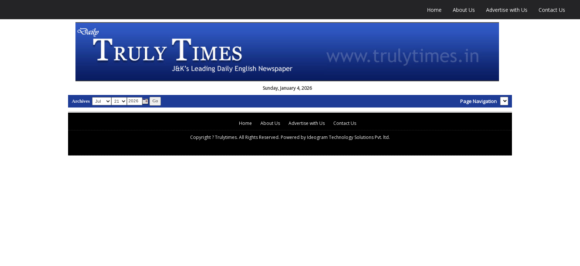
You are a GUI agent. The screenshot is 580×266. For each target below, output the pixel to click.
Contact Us (552, 9)
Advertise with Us (506, 9)
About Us (464, 9)
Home (434, 9)
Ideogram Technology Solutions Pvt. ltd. (348, 137)
